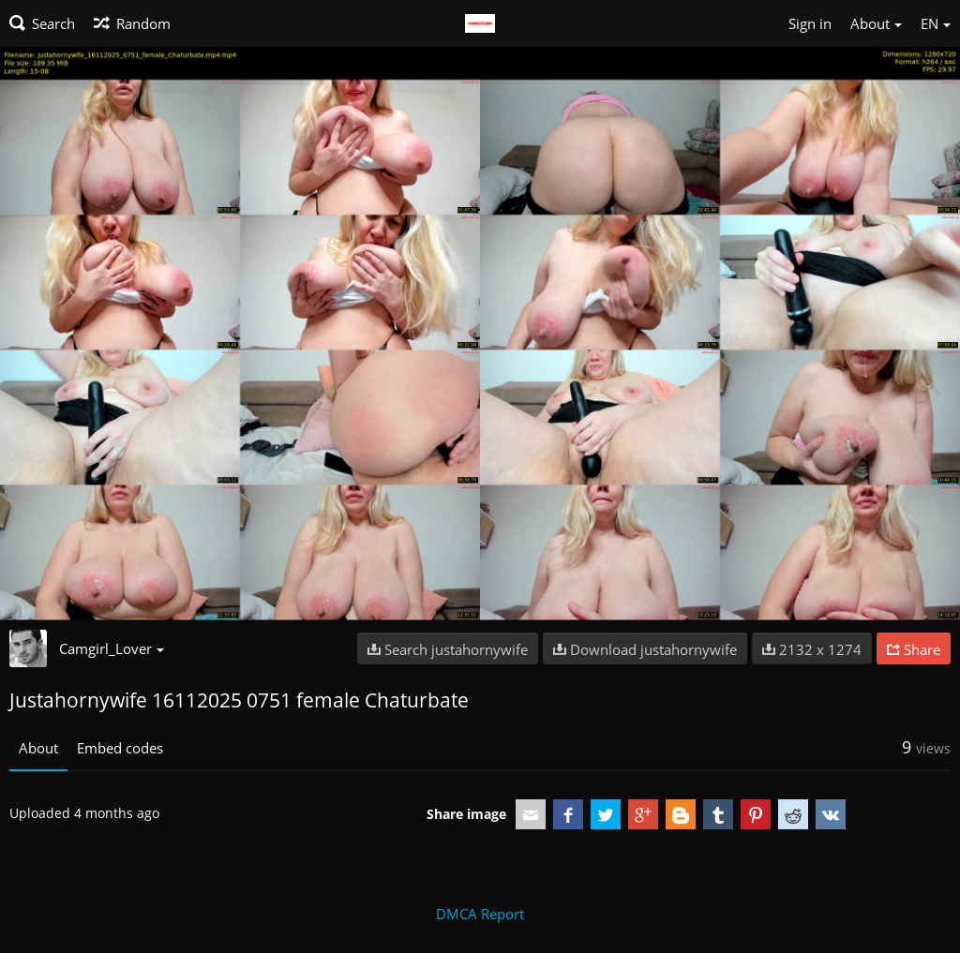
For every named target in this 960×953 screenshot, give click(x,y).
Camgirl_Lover (111, 648)
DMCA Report (480, 913)
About (38, 747)
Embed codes (120, 747)
